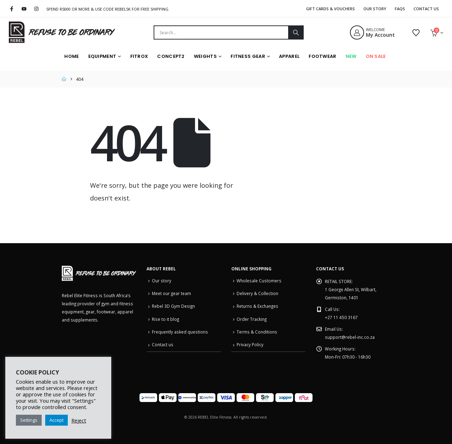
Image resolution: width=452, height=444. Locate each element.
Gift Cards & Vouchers (330, 8)
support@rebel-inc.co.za (350, 337)
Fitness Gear (248, 56)
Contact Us (426, 8)
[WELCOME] (377, 32)
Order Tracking (252, 319)
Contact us (162, 344)
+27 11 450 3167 (341, 317)
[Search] (295, 32)
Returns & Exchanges (257, 306)
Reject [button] (78, 420)
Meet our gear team (171, 293)
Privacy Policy (250, 344)
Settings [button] (28, 420)
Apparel (289, 56)
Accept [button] (56, 420)
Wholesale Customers (259, 280)
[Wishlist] (416, 33)
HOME (71, 56)
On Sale (376, 56)
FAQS (400, 8)
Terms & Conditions (257, 332)
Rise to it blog (165, 319)
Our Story (374, 8)
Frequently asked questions (180, 332)
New (351, 56)
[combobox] (221, 32)
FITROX (139, 56)
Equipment (102, 56)
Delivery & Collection (257, 293)
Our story (161, 280)
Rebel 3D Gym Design (173, 306)
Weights (205, 56)
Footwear (322, 56)
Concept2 (170, 56)
